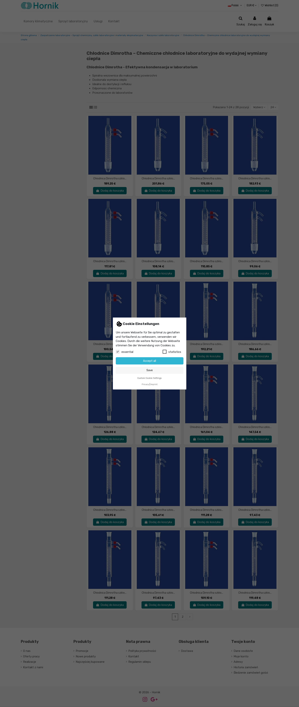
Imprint (154, 384)
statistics (172, 352)
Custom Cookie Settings (149, 378)
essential (124, 352)
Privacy (145, 384)
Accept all (149, 361)
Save (149, 370)
